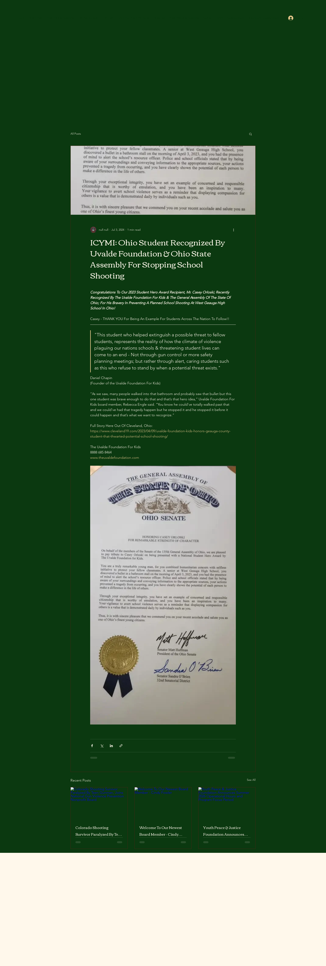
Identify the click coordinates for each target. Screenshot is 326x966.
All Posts (75, 133)
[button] (250, 133)
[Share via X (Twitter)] (102, 746)
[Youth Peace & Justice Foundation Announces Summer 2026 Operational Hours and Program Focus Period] (226, 803)
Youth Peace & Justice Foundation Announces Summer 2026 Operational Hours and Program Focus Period (226, 830)
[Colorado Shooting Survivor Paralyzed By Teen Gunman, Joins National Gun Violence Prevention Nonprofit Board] (99, 803)
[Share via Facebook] (92, 746)
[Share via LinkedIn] (111, 746)
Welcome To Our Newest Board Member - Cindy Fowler (160, 830)
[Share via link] (121, 746)
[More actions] (233, 229)
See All (251, 780)
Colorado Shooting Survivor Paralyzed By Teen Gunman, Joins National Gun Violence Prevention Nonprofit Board (98, 830)
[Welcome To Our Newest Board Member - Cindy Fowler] (163, 803)
